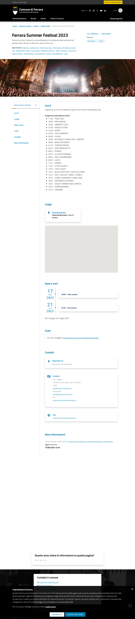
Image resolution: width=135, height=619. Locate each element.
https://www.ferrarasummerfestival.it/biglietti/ (81, 337)
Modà (28, 51)
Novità (33, 18)
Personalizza (57, 614)
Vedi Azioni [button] (105, 34)
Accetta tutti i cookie (75, 614)
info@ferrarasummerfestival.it (62, 388)
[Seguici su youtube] (100, 10)
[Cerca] (120, 10)
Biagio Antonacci (17, 54)
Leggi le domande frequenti (48, 582)
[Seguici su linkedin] (103, 10)
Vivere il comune (57, 18)
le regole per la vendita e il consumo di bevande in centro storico (90, 441)
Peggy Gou (25, 48)
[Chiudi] (132, 589)
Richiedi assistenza (45, 585)
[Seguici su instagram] (92, 10)
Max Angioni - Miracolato (61, 48)
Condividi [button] (92, 34)
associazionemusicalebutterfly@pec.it (64, 400)
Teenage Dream (29, 54)
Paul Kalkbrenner (57, 54)
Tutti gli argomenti (116, 18)
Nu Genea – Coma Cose (68, 51)
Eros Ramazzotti (40, 54)
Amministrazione (19, 18)
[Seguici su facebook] (88, 10)
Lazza (66, 54)
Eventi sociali (45, 26)
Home (15, 26)
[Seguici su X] (96, 10)
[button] (26, 105)
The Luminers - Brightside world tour (43, 51)
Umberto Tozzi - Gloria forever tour (41, 48)
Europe (48, 54)
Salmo (58, 51)
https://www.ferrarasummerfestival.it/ (64, 418)
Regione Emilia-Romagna (19, 2)
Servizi (43, 18)
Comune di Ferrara (59, 212)
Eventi (36, 26)
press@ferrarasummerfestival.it (62, 394)
